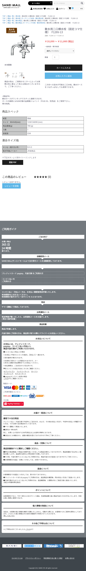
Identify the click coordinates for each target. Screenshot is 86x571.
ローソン (34, 371)
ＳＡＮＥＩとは (17, 558)
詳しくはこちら (9, 516)
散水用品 (19, 20)
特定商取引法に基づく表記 (53, 558)
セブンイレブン (9, 371)
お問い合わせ (69, 558)
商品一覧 (11, 16)
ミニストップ (8, 373)
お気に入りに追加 (64, 75)
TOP (3, 16)
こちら (6, 378)
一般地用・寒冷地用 (52, 46)
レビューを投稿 (11, 185)
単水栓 (18, 16)
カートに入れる (64, 67)
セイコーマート (20, 373)
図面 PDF (12, 162)
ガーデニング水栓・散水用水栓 (32, 18)
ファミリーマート (23, 371)
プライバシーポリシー (33, 558)
